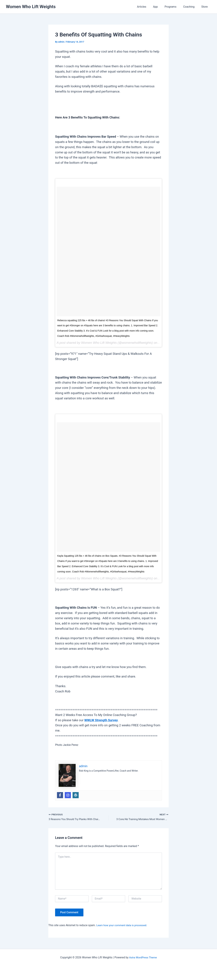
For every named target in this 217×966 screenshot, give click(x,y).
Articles (147, 6)
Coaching (190, 6)
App (160, 6)
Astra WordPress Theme (142, 957)
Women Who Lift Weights (31, 6)
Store (205, 6)
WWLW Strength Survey (101, 720)
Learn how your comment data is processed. (123, 925)
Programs (174, 6)
